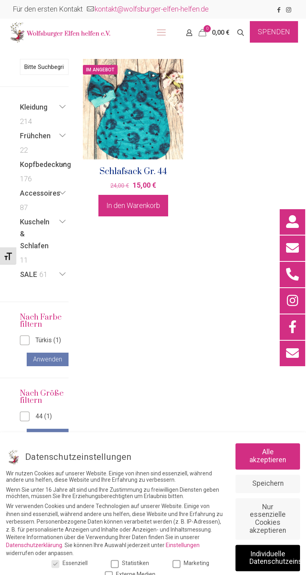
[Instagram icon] (289, 10)
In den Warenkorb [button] (133, 205)
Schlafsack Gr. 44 (133, 171)
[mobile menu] (161, 32)
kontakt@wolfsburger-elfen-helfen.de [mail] (152, 9)
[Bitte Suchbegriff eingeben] (44, 67)
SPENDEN (274, 31)
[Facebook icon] (279, 10)
